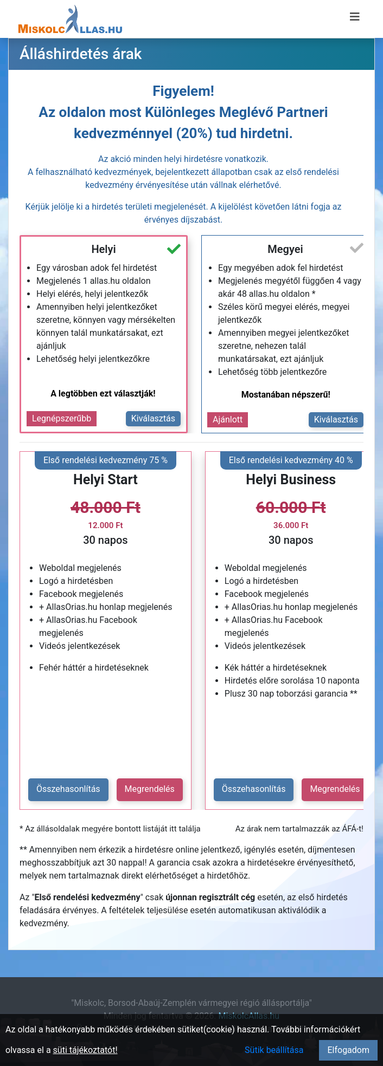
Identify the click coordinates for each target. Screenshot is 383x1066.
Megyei (285, 249)
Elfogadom (348, 1050)
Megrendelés (150, 789)
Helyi (103, 249)
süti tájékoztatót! (85, 1050)
